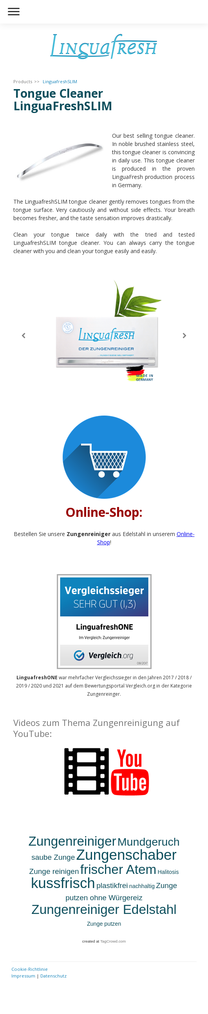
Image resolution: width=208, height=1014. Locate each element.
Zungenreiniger (72, 841)
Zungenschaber (126, 855)
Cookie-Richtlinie (29, 969)
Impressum (23, 976)
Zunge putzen (104, 924)
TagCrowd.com (113, 941)
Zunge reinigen (54, 871)
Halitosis (168, 872)
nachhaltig (142, 886)
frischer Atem (118, 869)
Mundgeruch (149, 841)
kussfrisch (63, 883)
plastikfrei (112, 885)
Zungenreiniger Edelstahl (103, 909)
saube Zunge (53, 857)
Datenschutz (53, 976)
